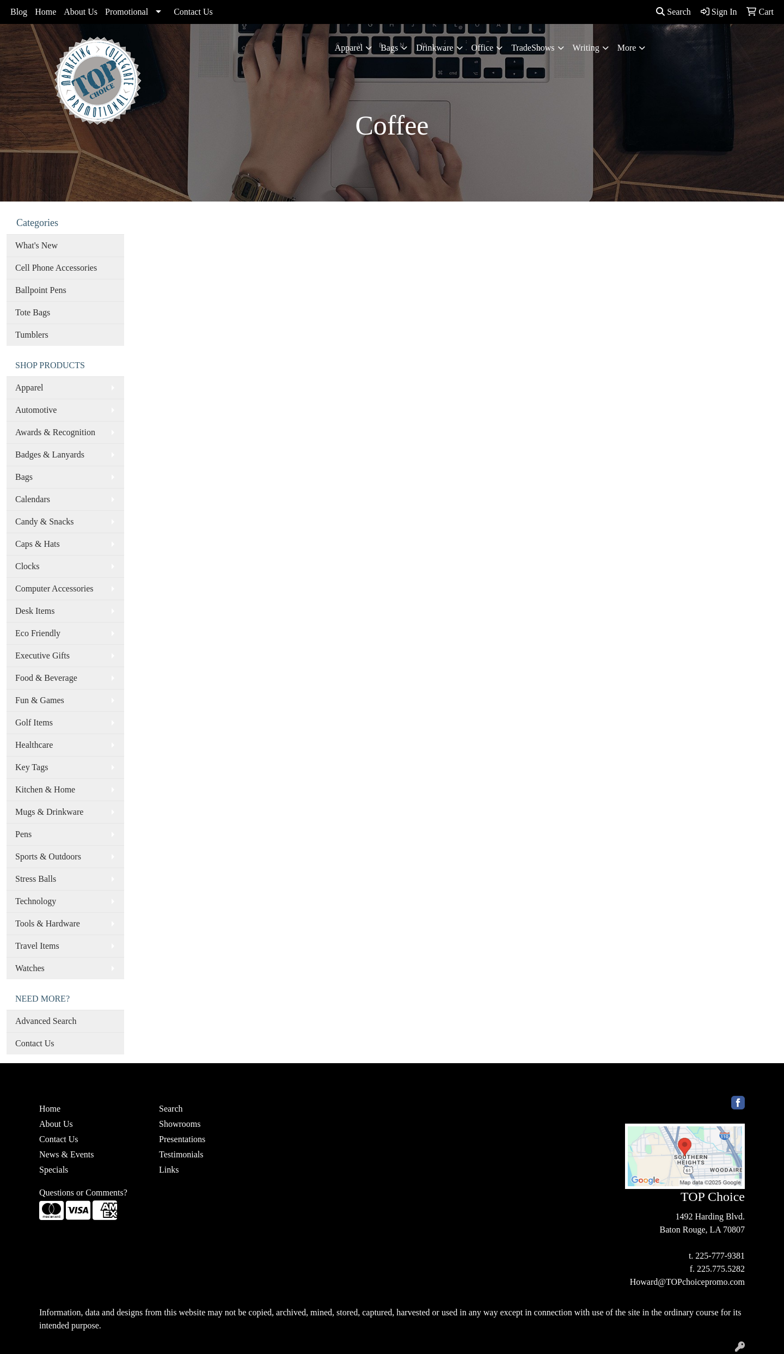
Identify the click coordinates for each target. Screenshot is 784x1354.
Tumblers (31, 334)
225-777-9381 (720, 1255)
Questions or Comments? (83, 1192)
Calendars (32, 499)
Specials (53, 1169)
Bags (389, 47)
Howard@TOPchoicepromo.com (687, 1281)
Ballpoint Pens (40, 290)
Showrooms (179, 1124)
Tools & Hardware (47, 923)
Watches (30, 968)
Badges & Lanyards (49, 454)
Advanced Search (45, 1021)
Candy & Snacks (44, 521)
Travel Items (37, 945)
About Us (80, 11)
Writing (586, 47)
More (626, 47)
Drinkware (434, 47)
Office (482, 47)
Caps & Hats (37, 543)
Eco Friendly (37, 633)
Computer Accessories (54, 588)
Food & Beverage (46, 677)
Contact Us (193, 11)
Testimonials (181, 1154)
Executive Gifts (42, 655)
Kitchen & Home (45, 789)
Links (169, 1169)
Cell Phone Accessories (56, 267)
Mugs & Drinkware (49, 811)
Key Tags (31, 767)
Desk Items (34, 610)
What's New (36, 245)
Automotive (36, 409)
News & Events (66, 1154)
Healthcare (34, 744)
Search (673, 11)
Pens (23, 834)
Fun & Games (39, 700)
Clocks (27, 566)
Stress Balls (35, 878)
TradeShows (532, 47)
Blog (18, 11)
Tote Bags (32, 312)
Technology (35, 901)
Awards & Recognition (55, 432)
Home (45, 11)
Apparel (349, 47)
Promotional (126, 11)
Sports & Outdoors (48, 856)
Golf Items (34, 722)
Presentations (182, 1139)
